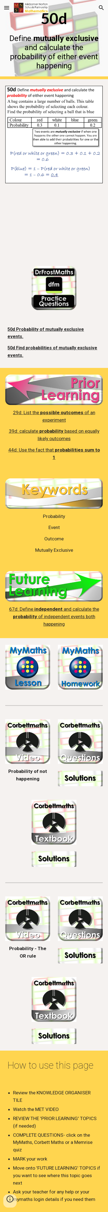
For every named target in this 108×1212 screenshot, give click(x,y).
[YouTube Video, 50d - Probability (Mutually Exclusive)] (54, 225)
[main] (54, 40)
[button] (6, 7)
